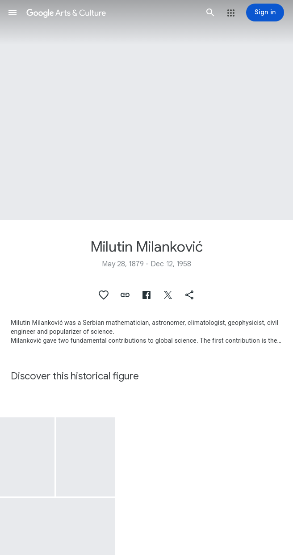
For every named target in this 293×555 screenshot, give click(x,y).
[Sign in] (265, 12)
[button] (12, 12)
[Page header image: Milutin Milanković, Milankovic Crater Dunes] (146, 110)
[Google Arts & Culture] (111, 12)
